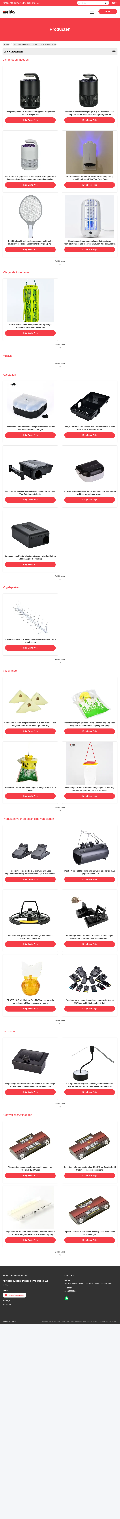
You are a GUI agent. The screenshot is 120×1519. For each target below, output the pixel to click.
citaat (108, 11)
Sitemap (13, 1516)
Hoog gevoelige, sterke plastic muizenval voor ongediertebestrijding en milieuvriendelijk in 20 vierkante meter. (30, 1007)
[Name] (106, 3)
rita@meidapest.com (14, 1490)
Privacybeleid (6, 1516)
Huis (6, 44)
